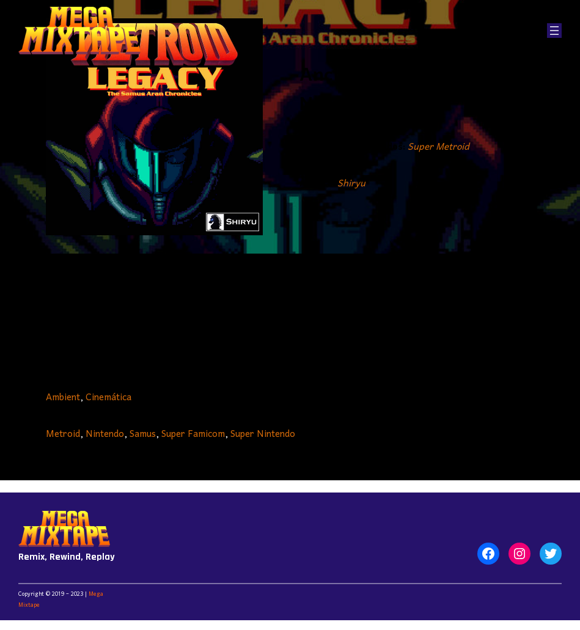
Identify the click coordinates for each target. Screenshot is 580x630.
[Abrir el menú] (554, 30)
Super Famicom (193, 434)
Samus (143, 434)
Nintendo (105, 434)
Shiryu (351, 184)
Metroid (63, 434)
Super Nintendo (262, 434)
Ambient (63, 397)
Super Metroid (438, 147)
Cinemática (108, 397)
